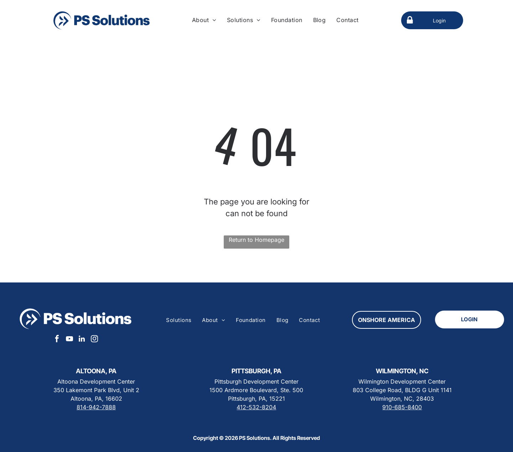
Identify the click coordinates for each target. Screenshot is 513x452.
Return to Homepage (256, 239)
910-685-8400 (402, 407)
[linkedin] (82, 339)
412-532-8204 (256, 407)
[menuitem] (204, 20)
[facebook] (57, 339)
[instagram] (94, 339)
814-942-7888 (96, 407)
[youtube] (69, 339)
